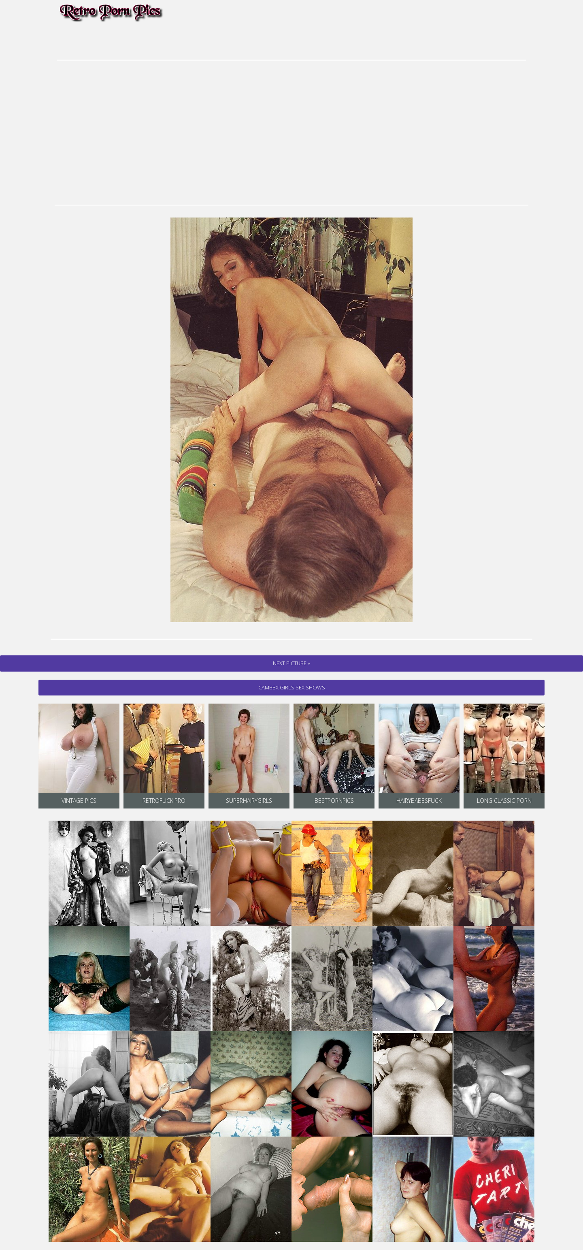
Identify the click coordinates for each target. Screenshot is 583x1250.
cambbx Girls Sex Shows (291, 687)
